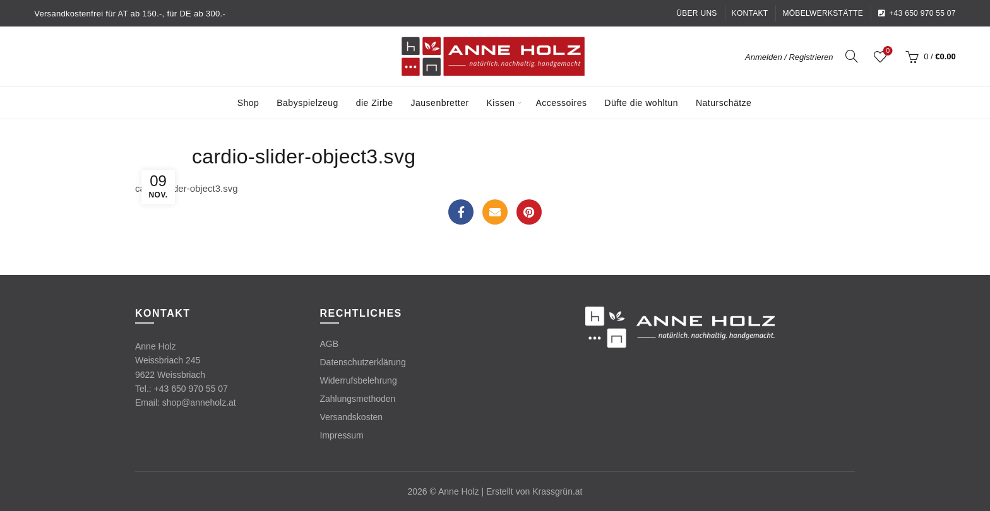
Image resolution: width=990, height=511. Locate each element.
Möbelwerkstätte (822, 13)
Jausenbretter (440, 103)
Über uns (696, 13)
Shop (248, 103)
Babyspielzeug (307, 103)
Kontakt (750, 13)
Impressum (342, 435)
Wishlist (886, 51)
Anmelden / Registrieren (789, 57)
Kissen (501, 103)
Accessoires (561, 103)
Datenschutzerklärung (363, 362)
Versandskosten (351, 417)
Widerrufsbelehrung (358, 380)
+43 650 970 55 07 (917, 13)
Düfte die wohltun (641, 103)
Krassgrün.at (557, 491)
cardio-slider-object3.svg (186, 188)
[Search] (852, 56)
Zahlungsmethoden (358, 399)
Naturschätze (723, 103)
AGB (329, 344)
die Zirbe (374, 103)
